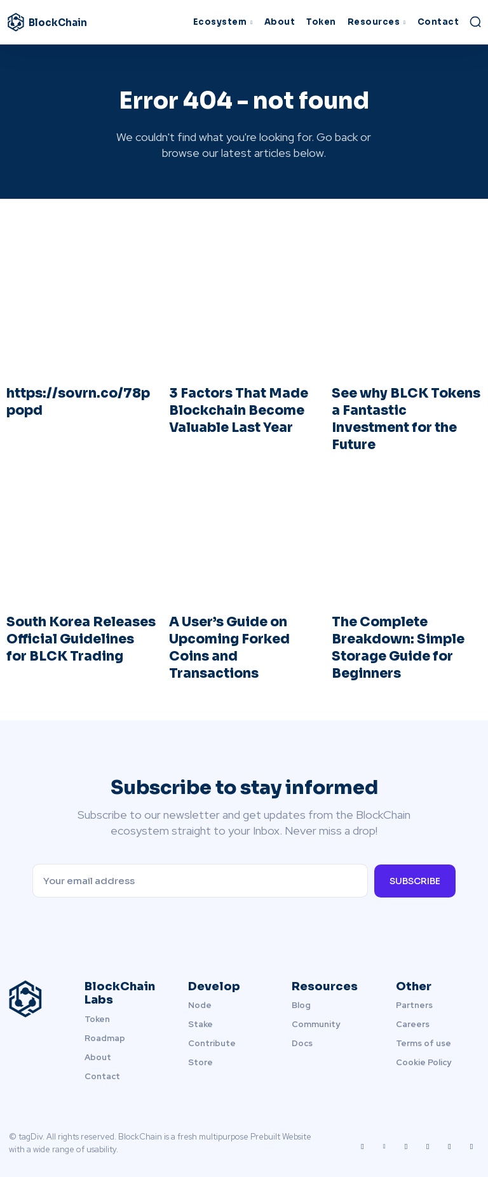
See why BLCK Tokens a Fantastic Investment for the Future (404, 417)
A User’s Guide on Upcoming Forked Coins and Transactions (228, 643)
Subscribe (415, 875)
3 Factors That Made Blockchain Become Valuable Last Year (236, 408)
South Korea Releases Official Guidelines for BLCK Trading (80, 635)
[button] (475, 21)
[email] (200, 875)
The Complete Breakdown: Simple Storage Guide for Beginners (397, 643)
